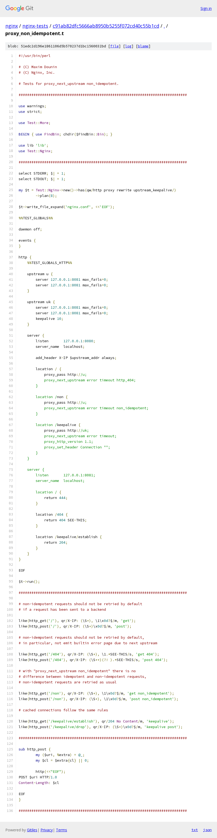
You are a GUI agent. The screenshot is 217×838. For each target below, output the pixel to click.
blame (143, 46)
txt (194, 829)
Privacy (46, 829)
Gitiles (32, 829)
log (128, 46)
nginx (11, 26)
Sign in (206, 8)
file (114, 46)
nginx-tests (35, 26)
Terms (61, 829)
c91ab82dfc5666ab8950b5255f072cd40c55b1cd (106, 26)
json (207, 829)
